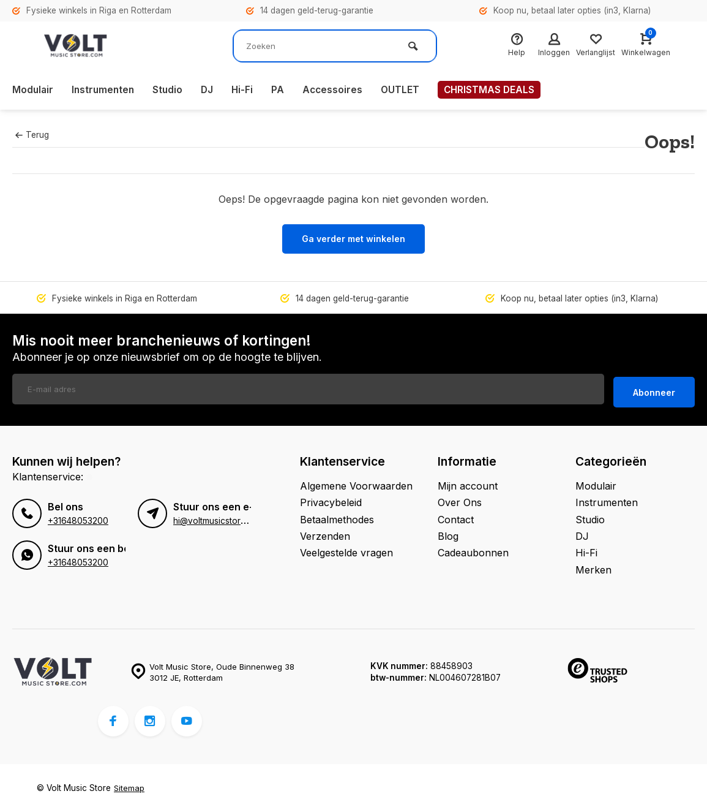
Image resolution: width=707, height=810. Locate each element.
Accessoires (338, 90)
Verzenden (325, 534)
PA (283, 90)
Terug (31, 135)
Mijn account (468, 483)
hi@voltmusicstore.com (218, 518)
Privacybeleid (331, 500)
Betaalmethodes (337, 516)
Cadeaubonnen (473, 550)
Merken (593, 567)
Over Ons (460, 500)
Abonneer (654, 389)
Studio (171, 90)
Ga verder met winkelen (353, 238)
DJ (211, 90)
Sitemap (129, 785)
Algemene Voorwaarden (356, 483)
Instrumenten (105, 90)
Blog (448, 534)
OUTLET (407, 90)
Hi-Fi (247, 90)
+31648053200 (78, 518)
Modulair (33, 90)
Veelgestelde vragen (346, 550)
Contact (456, 516)
